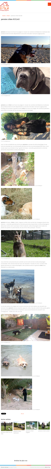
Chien (8, 15)
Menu (49, 4)
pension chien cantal (43, 431)
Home (3, 15)
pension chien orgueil (29, 431)
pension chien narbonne (17, 432)
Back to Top (47, 467)
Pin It (22, 413)
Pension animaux (4, 467)
